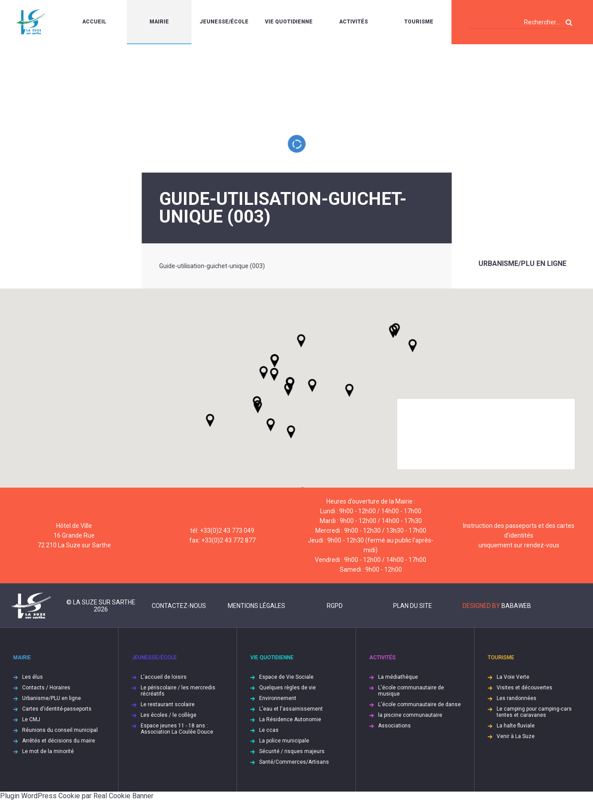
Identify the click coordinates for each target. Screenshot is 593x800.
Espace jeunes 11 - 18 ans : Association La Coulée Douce (177, 729)
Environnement (277, 698)
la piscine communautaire (410, 715)
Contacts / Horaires (46, 688)
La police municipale (284, 741)
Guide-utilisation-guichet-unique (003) (212, 265)
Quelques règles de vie (287, 688)
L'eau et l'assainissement (291, 709)
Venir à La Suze (516, 736)
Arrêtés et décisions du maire (58, 741)
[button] (312, 385)
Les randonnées (516, 698)
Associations (394, 726)
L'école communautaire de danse (419, 704)
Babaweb (516, 605)
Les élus (32, 677)
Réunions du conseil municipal (60, 730)
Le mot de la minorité (48, 751)
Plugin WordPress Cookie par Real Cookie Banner (76, 796)
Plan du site (412, 605)
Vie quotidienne (289, 22)
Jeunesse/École (224, 22)
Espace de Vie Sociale (286, 677)
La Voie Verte (513, 677)
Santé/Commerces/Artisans (294, 762)
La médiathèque (398, 677)
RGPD (335, 605)
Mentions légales (256, 605)
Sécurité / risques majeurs (292, 751)
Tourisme (418, 22)
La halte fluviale (516, 726)
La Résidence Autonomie (290, 719)
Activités (353, 22)
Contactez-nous (179, 605)
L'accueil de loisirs (164, 677)
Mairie (159, 22)
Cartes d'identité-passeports (57, 709)
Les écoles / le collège (168, 715)
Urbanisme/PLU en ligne (522, 263)
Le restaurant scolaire (168, 704)
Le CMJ (31, 719)
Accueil (94, 22)
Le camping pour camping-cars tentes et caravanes (534, 712)
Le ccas (269, 730)
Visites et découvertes (524, 688)
